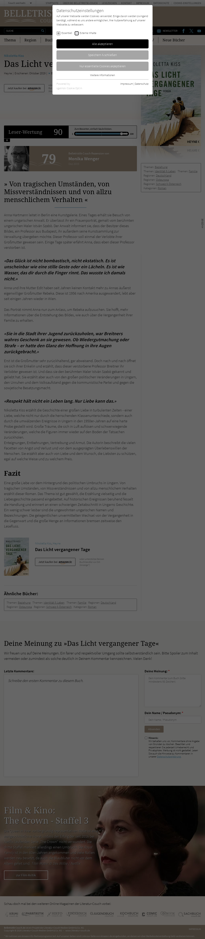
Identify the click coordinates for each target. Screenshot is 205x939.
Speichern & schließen (102, 55)
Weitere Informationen (102, 75)
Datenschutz (142, 84)
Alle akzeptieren (102, 44)
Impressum (126, 84)
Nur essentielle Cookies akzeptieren (102, 66)
